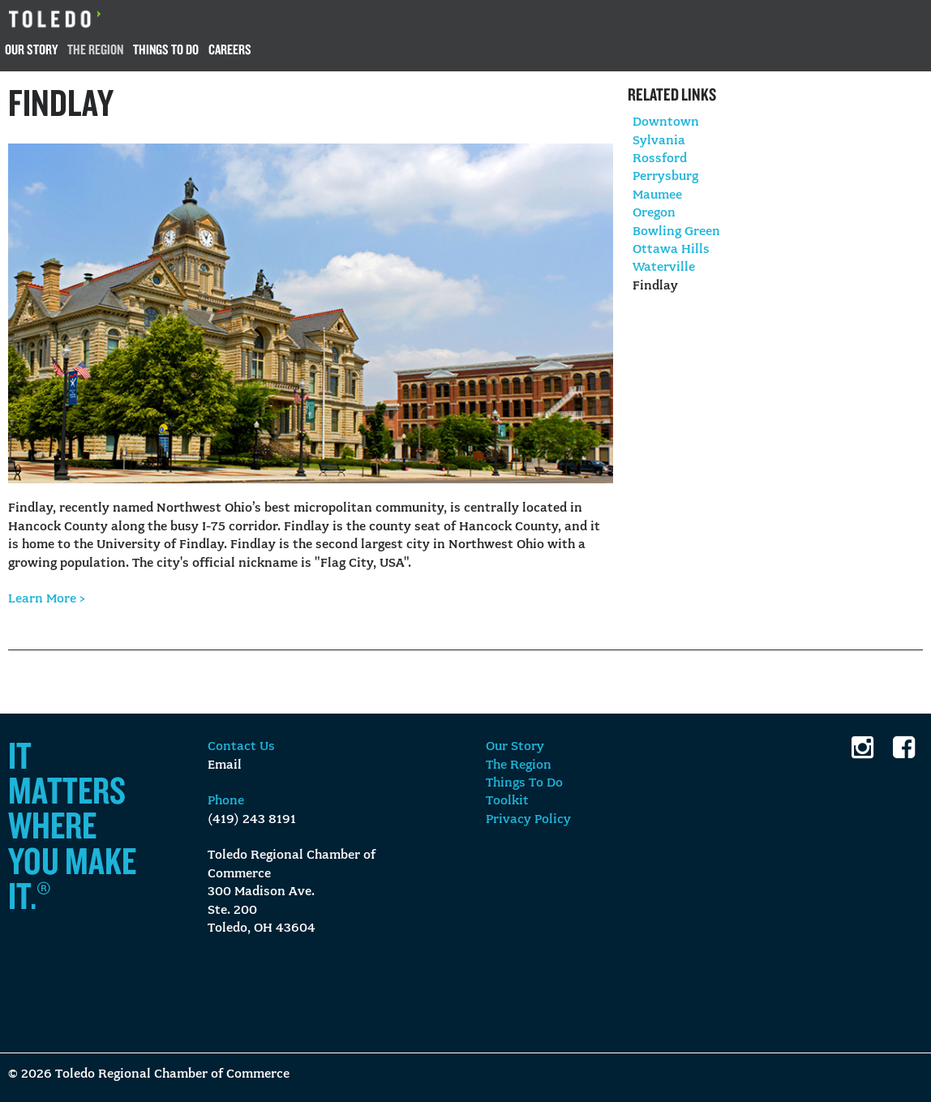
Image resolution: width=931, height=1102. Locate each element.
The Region (95, 49)
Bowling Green (676, 231)
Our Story (31, 49)
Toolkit (507, 801)
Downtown (666, 122)
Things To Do (166, 49)
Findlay (655, 286)
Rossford (660, 158)
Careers (229, 49)
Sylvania (659, 141)
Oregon (654, 213)
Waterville (664, 267)
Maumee (657, 195)
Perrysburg (665, 176)
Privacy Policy (528, 819)
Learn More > (46, 599)
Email (225, 765)
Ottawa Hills (671, 249)
